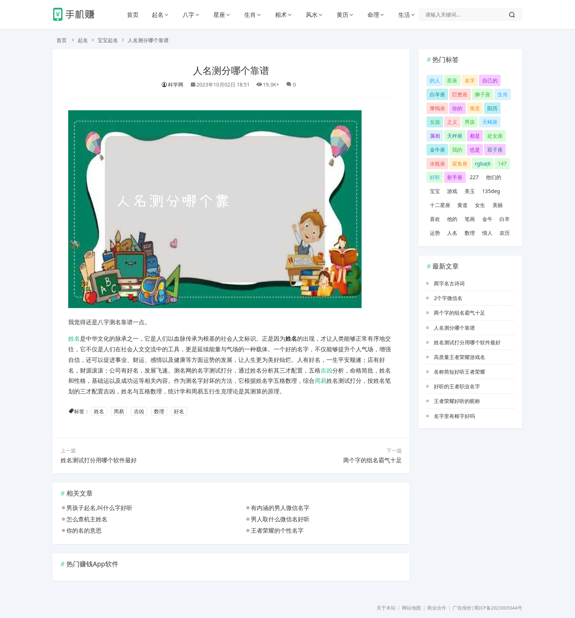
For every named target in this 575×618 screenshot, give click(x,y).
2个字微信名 (448, 298)
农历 (504, 232)
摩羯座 (437, 108)
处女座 (495, 135)
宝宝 (435, 191)
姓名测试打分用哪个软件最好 (99, 460)
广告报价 (462, 608)
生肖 (250, 15)
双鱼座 (460, 163)
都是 (475, 135)
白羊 (504, 218)
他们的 (493, 177)
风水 (312, 15)
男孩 (470, 121)
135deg (491, 191)
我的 (457, 149)
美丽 (497, 204)
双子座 (495, 149)
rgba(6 (483, 163)
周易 (320, 381)
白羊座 (437, 94)
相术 (281, 15)
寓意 (475, 108)
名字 (470, 80)
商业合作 (436, 608)
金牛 (487, 218)
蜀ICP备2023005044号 (498, 608)
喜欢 (435, 218)
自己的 (490, 80)
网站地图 (411, 608)
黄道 (462, 204)
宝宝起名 (108, 40)
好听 (435, 177)
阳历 (492, 108)
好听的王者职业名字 (457, 386)
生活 (404, 15)
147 (502, 163)
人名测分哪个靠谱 (231, 70)
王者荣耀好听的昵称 (457, 400)
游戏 (452, 191)
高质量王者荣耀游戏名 (459, 357)
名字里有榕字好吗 (454, 415)
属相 (435, 135)
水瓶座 (437, 163)
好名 (179, 411)
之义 (452, 121)
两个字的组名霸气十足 (372, 460)
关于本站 (386, 608)
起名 (158, 15)
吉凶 (326, 370)
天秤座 (454, 135)
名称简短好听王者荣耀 (459, 371)
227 (474, 177)
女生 (480, 204)
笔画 (470, 218)
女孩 (435, 121)
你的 (457, 108)
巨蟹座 (460, 94)
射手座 (454, 177)
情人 (487, 232)
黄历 (342, 15)
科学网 (172, 84)
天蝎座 (490, 121)
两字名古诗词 (449, 283)
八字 (188, 15)
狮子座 (482, 94)
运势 (435, 232)
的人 (435, 80)
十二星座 (440, 204)
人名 (452, 232)
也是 (475, 149)
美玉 (470, 191)
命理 (373, 15)
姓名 (74, 338)
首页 (133, 15)
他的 (452, 218)
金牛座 (437, 149)
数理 (159, 411)
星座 (219, 15)
